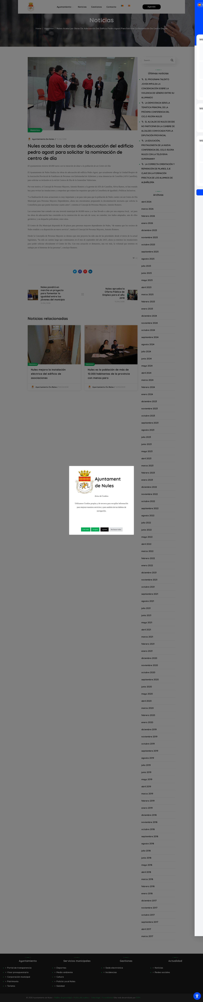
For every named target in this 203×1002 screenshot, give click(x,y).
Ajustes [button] (104, 529)
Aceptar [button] (95, 529)
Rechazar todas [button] (116, 529)
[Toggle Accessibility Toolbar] (197, 996)
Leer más (86, 529)
